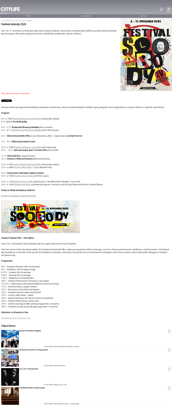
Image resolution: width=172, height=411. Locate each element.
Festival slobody (26, 21)
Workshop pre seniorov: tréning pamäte (33, 350)
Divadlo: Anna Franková (24, 176)
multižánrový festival (9, 21)
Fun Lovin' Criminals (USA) (28, 369)
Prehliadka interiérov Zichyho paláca (32, 388)
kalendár (86, 16)
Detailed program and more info (15, 318)
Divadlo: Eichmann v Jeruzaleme (28, 147)
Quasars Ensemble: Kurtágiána (30, 331)
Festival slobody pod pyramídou (27, 164)
